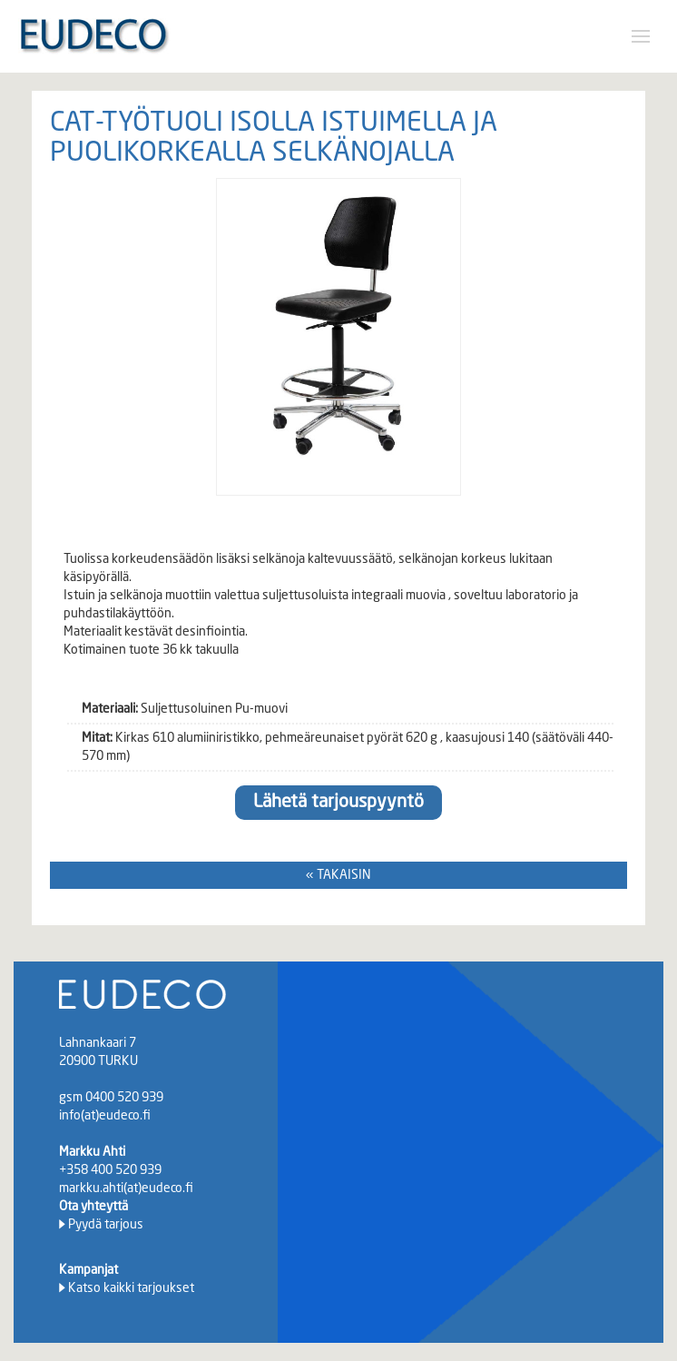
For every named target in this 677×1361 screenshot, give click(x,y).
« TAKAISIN (338, 875)
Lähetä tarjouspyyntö (338, 803)
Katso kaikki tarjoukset (131, 1288)
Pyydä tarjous (105, 1224)
